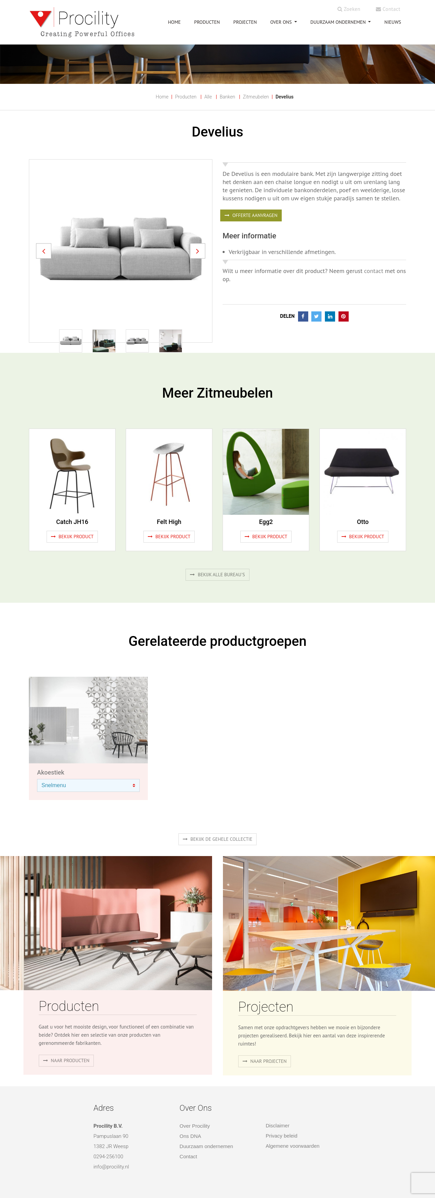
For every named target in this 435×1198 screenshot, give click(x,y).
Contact (388, 9)
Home (162, 96)
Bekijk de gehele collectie (218, 839)
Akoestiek (50, 772)
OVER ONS (281, 22)
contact (373, 271)
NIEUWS (392, 22)
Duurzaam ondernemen (338, 22)
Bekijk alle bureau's (217, 574)
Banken (227, 96)
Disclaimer (278, 1125)
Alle (208, 96)
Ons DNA (190, 1136)
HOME (174, 22)
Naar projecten (265, 1061)
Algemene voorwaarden (292, 1146)
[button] (43, 250)
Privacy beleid (281, 1136)
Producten (185, 96)
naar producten (66, 1060)
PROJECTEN (245, 22)
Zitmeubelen (256, 96)
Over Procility (194, 1126)
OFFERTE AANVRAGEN (251, 215)
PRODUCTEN (207, 22)
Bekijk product (72, 536)
